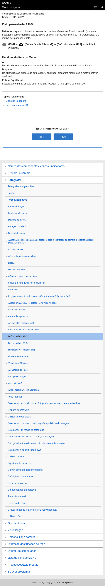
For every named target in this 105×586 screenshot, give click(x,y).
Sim (41, 136)
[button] (102, 7)
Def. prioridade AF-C (17, 105)
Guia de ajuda (11, 7)
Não (63, 136)
